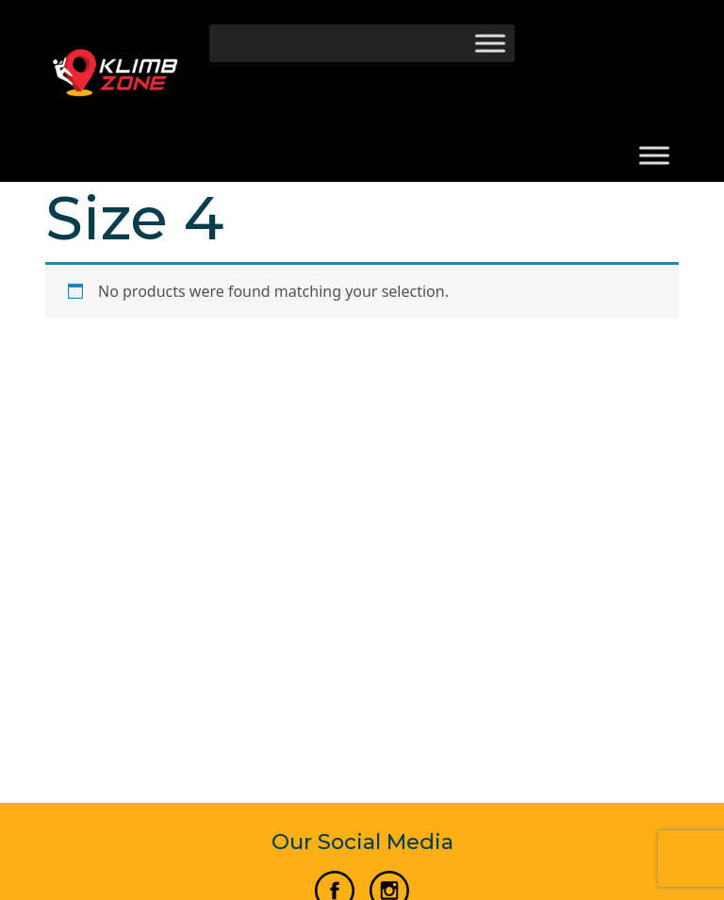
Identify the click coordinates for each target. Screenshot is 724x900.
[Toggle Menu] (490, 43)
